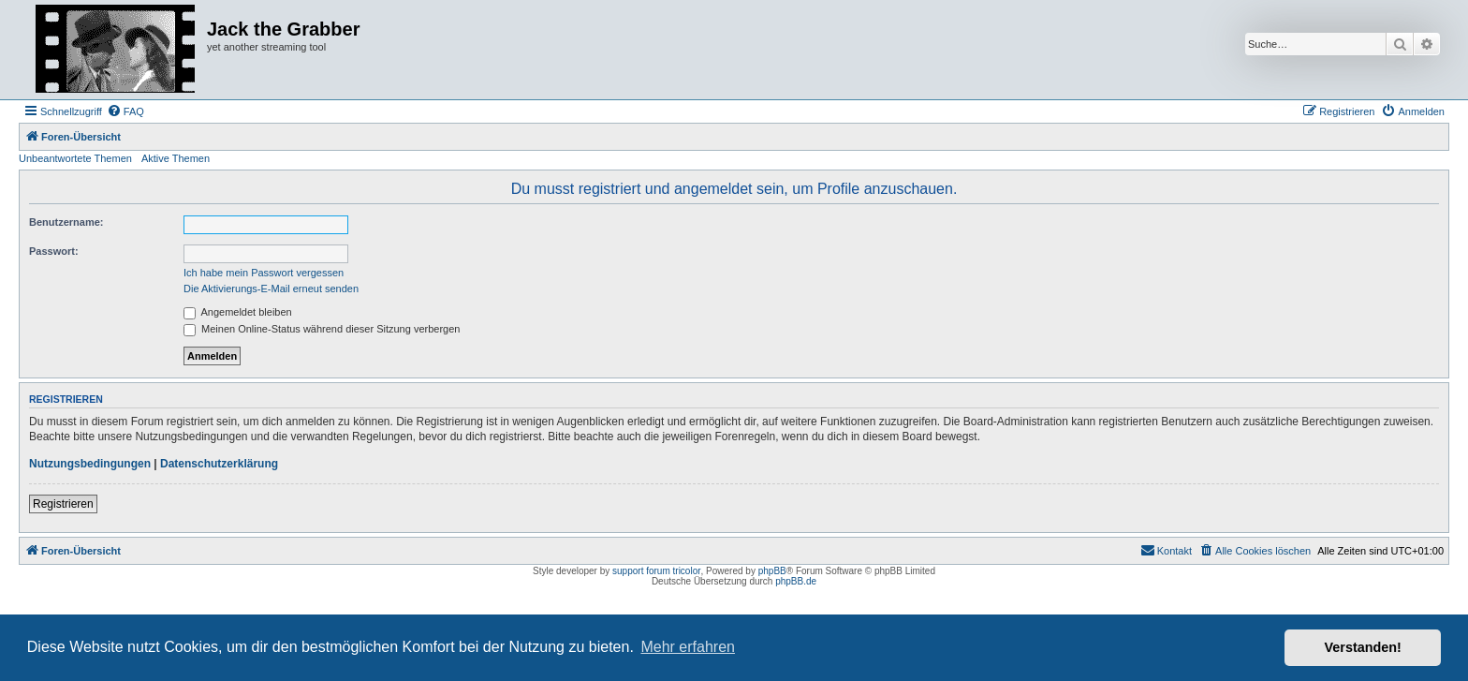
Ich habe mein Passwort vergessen (264, 272)
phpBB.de (795, 581)
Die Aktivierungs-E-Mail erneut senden (271, 288)
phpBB (772, 571)
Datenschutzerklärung (219, 463)
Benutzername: (66, 222)
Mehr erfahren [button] (687, 647)
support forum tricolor (656, 571)
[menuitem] (125, 111)
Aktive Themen (175, 158)
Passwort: (54, 251)
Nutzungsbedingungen (90, 463)
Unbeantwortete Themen (75, 158)
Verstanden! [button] (1363, 647)
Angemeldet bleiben (238, 312)
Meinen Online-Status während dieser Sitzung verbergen (322, 328)
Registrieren (63, 504)
